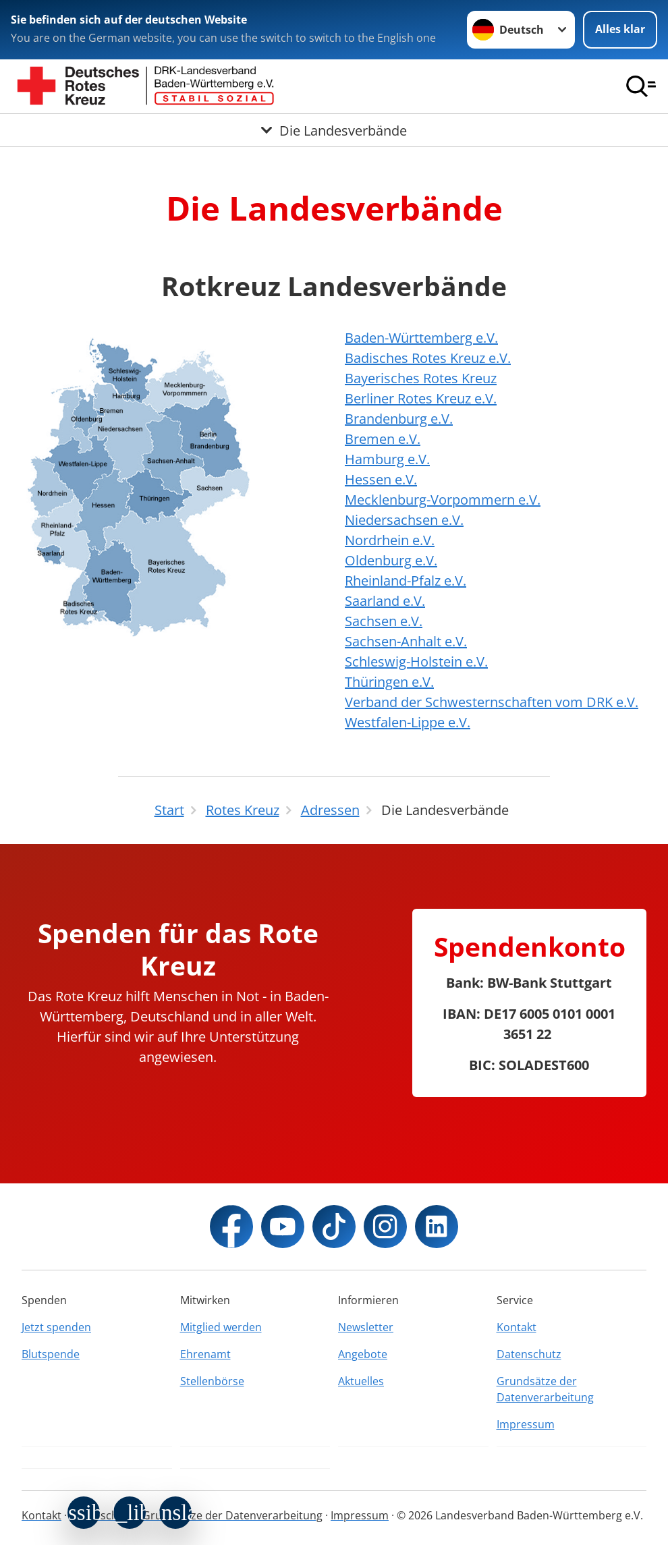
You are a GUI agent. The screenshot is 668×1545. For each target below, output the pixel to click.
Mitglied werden (221, 1327)
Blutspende (51, 1354)
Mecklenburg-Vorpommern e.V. (442, 499)
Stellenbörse (212, 1381)
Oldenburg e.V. (391, 560)
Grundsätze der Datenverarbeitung (545, 1389)
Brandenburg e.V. (399, 419)
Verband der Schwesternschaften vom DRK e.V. (491, 702)
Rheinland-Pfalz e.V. (405, 580)
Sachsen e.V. (383, 621)
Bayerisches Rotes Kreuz (421, 378)
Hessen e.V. (381, 479)
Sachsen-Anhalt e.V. (406, 641)
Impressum (526, 1424)
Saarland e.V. (385, 601)
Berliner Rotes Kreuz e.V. (421, 398)
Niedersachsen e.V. (404, 520)
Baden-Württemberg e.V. (421, 338)
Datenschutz (529, 1354)
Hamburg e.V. (387, 459)
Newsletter (365, 1327)
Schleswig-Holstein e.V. (416, 661)
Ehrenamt (205, 1354)
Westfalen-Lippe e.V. (407, 722)
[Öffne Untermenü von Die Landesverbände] (334, 130)
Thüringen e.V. (389, 682)
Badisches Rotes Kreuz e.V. (428, 358)
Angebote (362, 1354)
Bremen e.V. (382, 439)
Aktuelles (361, 1381)
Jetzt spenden (56, 1327)
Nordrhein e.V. (390, 540)
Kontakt (516, 1327)
